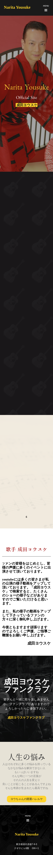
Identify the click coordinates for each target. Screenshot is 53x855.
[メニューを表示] (46, 10)
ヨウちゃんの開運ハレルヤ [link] (26, 798)
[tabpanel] (42, 6)
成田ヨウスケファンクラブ (27, 717)
